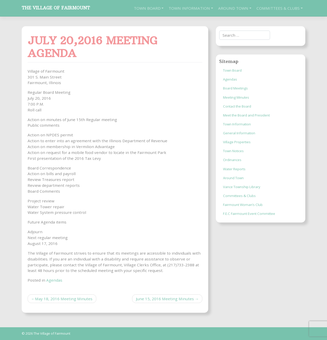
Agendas (54, 280)
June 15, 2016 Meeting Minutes (165, 298)
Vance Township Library (241, 187)
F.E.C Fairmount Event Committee (249, 213)
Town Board (147, 8)
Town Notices (233, 151)
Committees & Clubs (278, 8)
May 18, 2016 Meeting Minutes (63, 298)
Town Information (189, 8)
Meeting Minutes (236, 97)
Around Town (233, 8)
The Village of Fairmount (56, 7)
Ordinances (232, 160)
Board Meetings (235, 88)
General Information (239, 133)
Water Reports (234, 169)
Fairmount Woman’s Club (243, 204)
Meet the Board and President (246, 115)
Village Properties (237, 142)
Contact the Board (237, 106)
